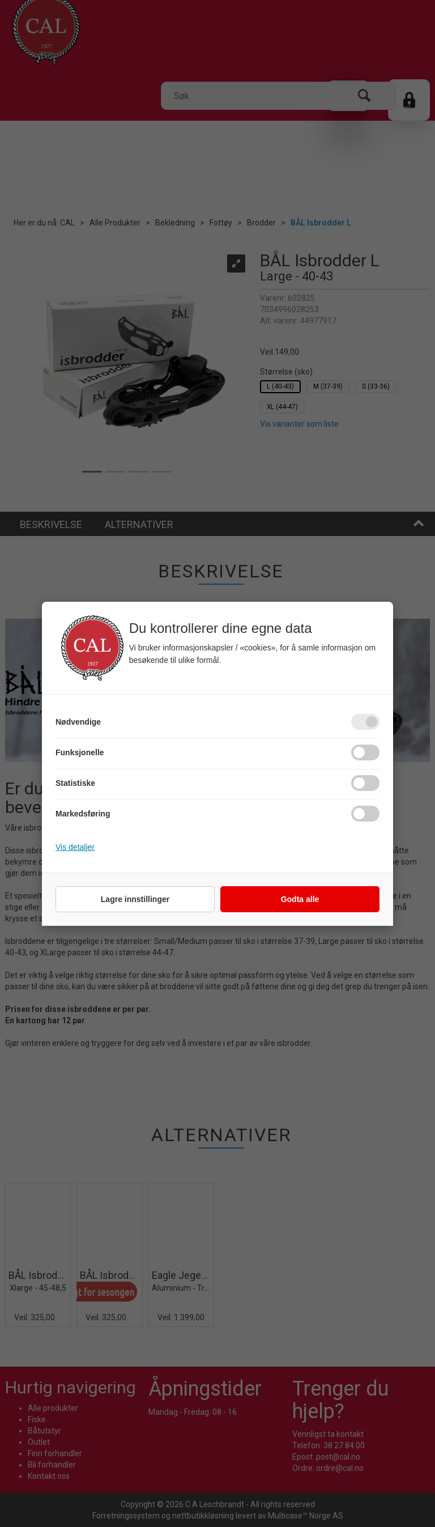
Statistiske (75, 783)
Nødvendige (78, 721)
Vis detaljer (75, 847)
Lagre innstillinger (135, 899)
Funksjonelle (80, 752)
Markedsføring (83, 813)
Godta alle (300, 899)
